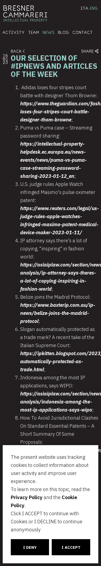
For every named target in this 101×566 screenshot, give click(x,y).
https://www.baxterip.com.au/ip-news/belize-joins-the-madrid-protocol (57, 313)
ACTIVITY (13, 32)
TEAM (33, 32)
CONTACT (82, 32)
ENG (94, 8)
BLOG (63, 32)
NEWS (48, 32)
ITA (84, 8)
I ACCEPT (71, 547)
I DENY (30, 547)
